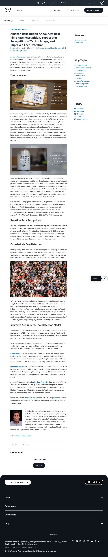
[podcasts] (96, 541)
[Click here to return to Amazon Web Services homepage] (8, 11)
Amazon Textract (80, 86)
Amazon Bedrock (80, 65)
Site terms (16, 547)
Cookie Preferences (29, 547)
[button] (104, 3)
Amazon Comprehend (82, 68)
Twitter (78, 109)
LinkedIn (79, 114)
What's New (78, 43)
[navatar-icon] (102, 3)
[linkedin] (80, 541)
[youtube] (92, 541)
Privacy (7, 547)
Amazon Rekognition (18, 57)
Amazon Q (78, 78)
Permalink (59, 48)
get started (56, 398)
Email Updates (81, 119)
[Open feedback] (105, 278)
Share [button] (23, 51)
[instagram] (84, 541)
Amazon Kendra (80, 70)
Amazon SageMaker (81, 84)
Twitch (78, 116)
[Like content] (14, 444)
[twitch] (88, 541)
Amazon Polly (79, 76)
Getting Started (80, 40)
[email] (99, 541)
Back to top (54, 535)
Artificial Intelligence (18, 29)
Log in (39, 465)
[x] (73, 541)
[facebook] (77, 541)
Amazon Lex (79, 73)
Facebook (79, 111)
